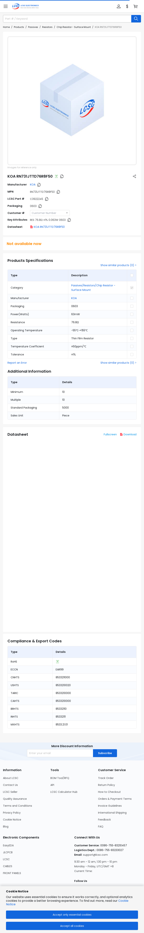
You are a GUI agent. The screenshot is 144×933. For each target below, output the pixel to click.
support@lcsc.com (95, 855)
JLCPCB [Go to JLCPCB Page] (8, 852)
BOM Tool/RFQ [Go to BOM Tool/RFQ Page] (59, 778)
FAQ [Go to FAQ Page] (100, 826)
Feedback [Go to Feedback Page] (104, 819)
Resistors (47, 27)
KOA (32, 184)
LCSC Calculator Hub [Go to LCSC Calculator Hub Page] (63, 792)
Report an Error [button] (17, 363)
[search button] (136, 18)
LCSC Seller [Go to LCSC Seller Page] (10, 792)
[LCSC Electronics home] (25, 6)
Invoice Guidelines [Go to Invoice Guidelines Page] (110, 806)
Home (6, 27)
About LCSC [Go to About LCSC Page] (10, 778)
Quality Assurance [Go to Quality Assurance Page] (15, 799)
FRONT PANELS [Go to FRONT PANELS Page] (12, 873)
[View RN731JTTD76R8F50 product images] (72, 100)
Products (19, 27)
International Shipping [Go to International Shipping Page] (112, 813)
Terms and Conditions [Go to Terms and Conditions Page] (17, 806)
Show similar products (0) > (118, 265)
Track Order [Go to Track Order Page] (106, 778)
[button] (5, 6)
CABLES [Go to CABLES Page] (7, 866)
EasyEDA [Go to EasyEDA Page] (8, 845)
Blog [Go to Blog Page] (5, 826)
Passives (33, 27)
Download (128, 434)
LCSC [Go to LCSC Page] (6, 859)
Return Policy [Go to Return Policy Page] (106, 785)
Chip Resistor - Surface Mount (74, 27)
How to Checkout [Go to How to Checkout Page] (109, 792)
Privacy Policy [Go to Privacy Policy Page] (12, 813)
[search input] (65, 19)
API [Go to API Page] (52, 785)
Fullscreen (110, 434)
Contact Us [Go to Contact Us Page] (10, 785)
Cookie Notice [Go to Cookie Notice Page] (12, 819)
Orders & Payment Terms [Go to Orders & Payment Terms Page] (115, 799)
